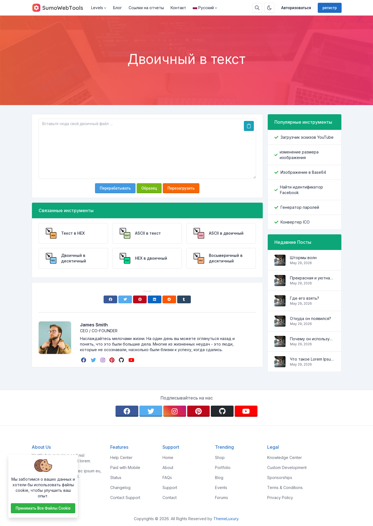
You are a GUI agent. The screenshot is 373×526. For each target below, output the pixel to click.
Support (169, 487)
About (167, 467)
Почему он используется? (312, 338)
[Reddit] (169, 299)
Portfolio (223, 467)
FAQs (167, 477)
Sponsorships (279, 477)
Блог (117, 7)
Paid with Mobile (125, 467)
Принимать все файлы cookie (43, 508)
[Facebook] (110, 299)
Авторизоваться (296, 8)
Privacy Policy (280, 497)
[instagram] (103, 360)
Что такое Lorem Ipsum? (312, 359)
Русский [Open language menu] (203, 7)
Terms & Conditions (285, 487)
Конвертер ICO (295, 222)
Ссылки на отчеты (146, 7)
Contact (169, 497)
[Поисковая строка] (257, 8)
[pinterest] (112, 360)
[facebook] (84, 360)
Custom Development (287, 467)
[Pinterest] (140, 299)
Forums (221, 497)
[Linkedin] (154, 299)
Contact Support (125, 497)
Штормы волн (303, 257)
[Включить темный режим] (269, 8)
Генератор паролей (300, 207)
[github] (122, 360)
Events (221, 487)
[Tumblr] (184, 299)
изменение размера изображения (299, 155)
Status (115, 477)
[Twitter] (125, 299)
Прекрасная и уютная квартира (312, 278)
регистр (329, 8)
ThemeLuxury (225, 518)
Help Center (121, 457)
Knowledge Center (284, 457)
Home (167, 457)
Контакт (178, 7)
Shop (220, 457)
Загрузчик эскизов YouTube (307, 137)
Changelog (120, 487)
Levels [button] (97, 7)
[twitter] (94, 360)
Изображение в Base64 (303, 172)
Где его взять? (304, 298)
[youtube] (131, 360)
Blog (219, 477)
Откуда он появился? (310, 318)
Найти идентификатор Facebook (301, 190)
